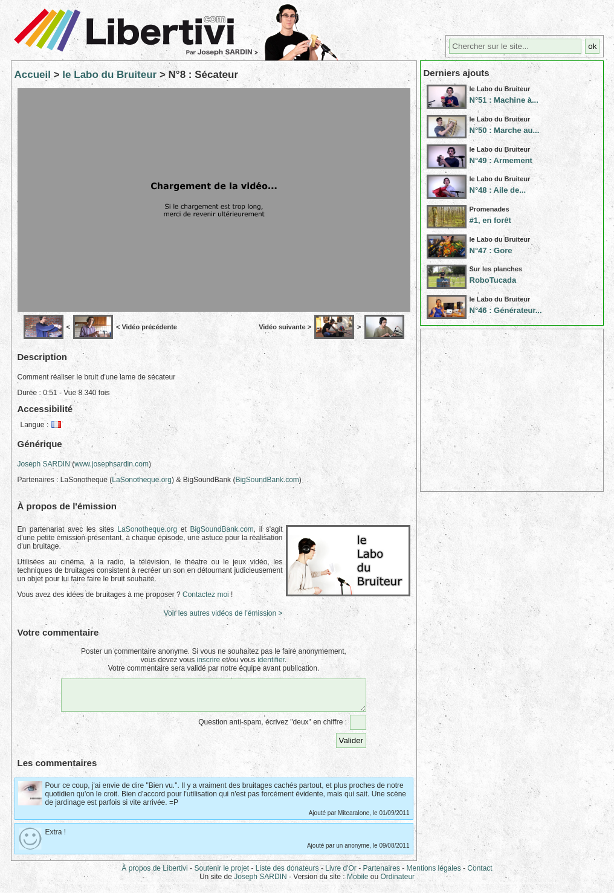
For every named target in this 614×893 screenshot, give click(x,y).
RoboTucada (493, 280)
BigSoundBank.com (267, 480)
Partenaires (381, 873)
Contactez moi (206, 594)
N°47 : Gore (491, 250)
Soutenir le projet (221, 873)
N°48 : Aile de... (498, 190)
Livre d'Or (341, 873)
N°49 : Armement (501, 160)
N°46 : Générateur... (506, 310)
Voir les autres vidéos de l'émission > (223, 613)
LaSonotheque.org (142, 480)
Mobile (357, 882)
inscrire (208, 660)
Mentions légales (434, 873)
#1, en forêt (490, 220)
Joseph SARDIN (44, 464)
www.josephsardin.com (111, 464)
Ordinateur (397, 882)
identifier (271, 660)
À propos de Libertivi (154, 873)
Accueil (33, 74)
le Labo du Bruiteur (109, 74)
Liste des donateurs (287, 873)
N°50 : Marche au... (505, 130)
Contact (479, 873)
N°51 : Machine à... (504, 100)
